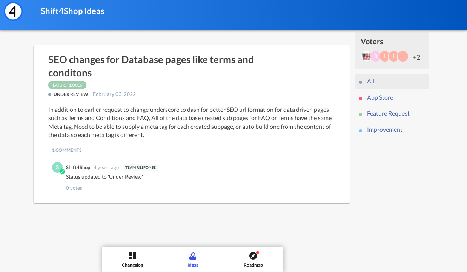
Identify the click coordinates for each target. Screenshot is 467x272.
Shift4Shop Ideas (72, 11)
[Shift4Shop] (13, 11)
